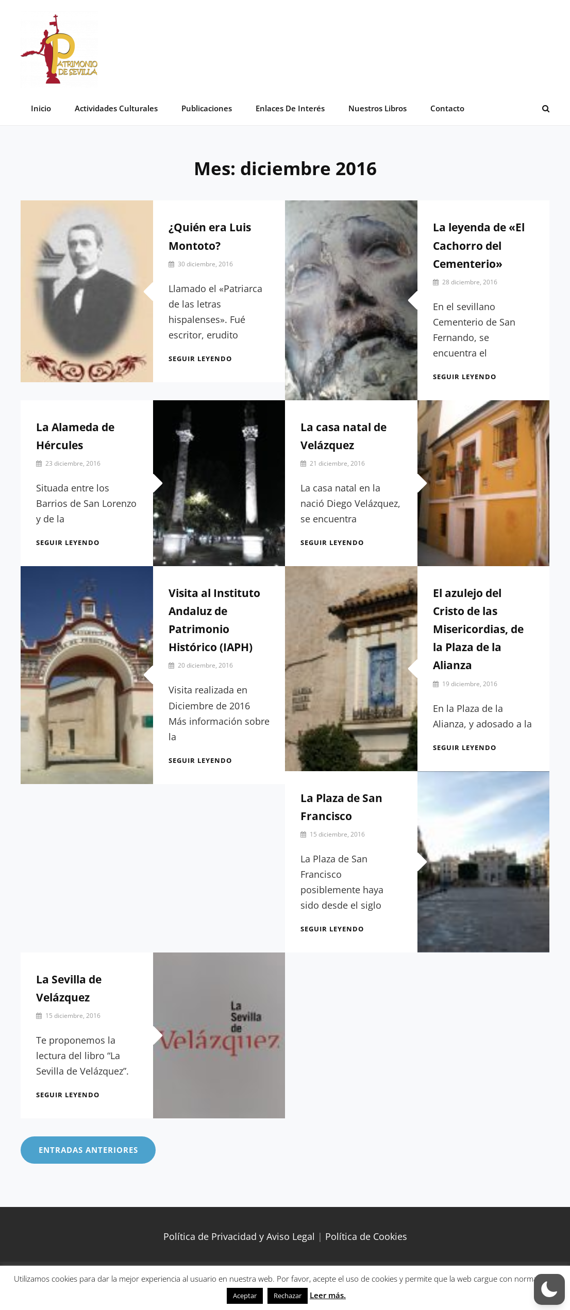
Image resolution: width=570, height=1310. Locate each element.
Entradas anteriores (88, 1150)
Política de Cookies (366, 1237)
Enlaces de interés (288, 108)
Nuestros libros (375, 108)
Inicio (41, 108)
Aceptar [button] (245, 1295)
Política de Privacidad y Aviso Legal (239, 1237)
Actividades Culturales (115, 108)
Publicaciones (205, 108)
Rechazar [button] (287, 1295)
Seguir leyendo (200, 358)
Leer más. (328, 1295)
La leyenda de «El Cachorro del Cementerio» (479, 245)
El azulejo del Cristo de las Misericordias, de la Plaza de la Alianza (478, 629)
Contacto (445, 108)
